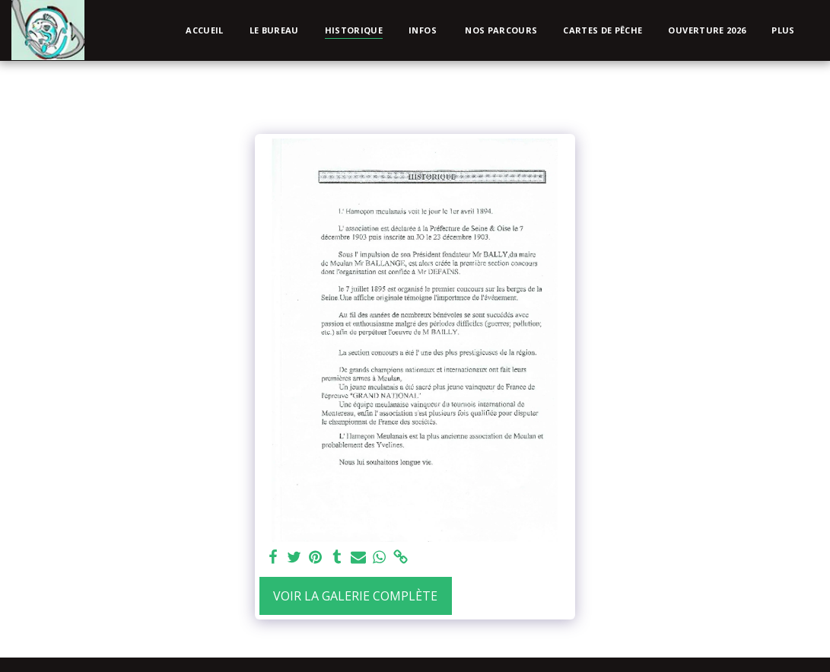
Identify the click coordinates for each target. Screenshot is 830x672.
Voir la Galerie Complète (355, 596)
